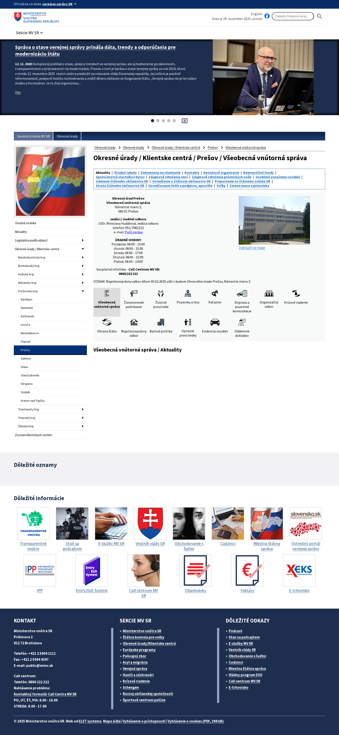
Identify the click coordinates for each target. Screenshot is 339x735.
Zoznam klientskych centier (33, 435)
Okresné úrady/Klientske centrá (149, 643)
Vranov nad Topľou (33, 401)
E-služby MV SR (241, 643)
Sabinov (26, 358)
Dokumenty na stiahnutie (161, 172)
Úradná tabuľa (125, 172)
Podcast (235, 631)
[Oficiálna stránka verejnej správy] (60, 3)
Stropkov (27, 384)
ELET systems (90, 721)
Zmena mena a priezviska (249, 185)
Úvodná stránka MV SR (33, 136)
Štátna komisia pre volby (143, 637)
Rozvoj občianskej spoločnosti (148, 693)
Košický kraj (26, 274)
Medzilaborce (29, 333)
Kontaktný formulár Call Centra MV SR (45, 694)
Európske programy (139, 649)
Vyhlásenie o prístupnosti (144, 721)
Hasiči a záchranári (138, 674)
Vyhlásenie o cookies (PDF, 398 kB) (196, 721)
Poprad (25, 341)
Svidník (25, 392)
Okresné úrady (67, 136)
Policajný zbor (134, 656)
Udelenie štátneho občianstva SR (122, 181)
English (256, 14)
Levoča (25, 325)
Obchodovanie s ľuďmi (247, 656)
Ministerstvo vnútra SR (142, 631)
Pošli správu (134, 232)
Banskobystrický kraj (31, 257)
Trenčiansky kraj (28, 409)
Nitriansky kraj (27, 283)
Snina (24, 367)
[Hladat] (319, 16)
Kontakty (192, 172)
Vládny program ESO (245, 674)
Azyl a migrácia (135, 662)
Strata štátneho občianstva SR (120, 185)
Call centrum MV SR (244, 681)
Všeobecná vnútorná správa (245, 147)
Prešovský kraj (27, 291)
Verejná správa (135, 668)
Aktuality (21, 232)
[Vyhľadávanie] (293, 16)
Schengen (131, 687)
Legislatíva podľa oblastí (31, 240)
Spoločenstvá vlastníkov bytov (120, 177)
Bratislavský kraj (28, 266)
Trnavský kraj (26, 418)
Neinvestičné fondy (258, 172)
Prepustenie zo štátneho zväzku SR (242, 181)
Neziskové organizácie (221, 172)
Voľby (221, 185)
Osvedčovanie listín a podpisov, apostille (180, 185)
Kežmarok (27, 316)
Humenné (27, 308)
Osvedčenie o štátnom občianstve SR (181, 181)
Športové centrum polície (144, 700)
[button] (30, 31)
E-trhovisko (238, 687)
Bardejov (26, 299)
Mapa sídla (112, 721)
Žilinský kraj (25, 426)
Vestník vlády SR (242, 649)
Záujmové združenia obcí (168, 177)
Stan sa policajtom (244, 637)
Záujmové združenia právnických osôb (221, 177)
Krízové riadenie (136, 681)
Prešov (25, 350)
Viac (18, 92)
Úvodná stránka (25, 223)
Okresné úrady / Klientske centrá (37, 249)
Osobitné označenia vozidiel (278, 177)
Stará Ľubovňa (30, 375)
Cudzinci (236, 662)
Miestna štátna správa (247, 668)
